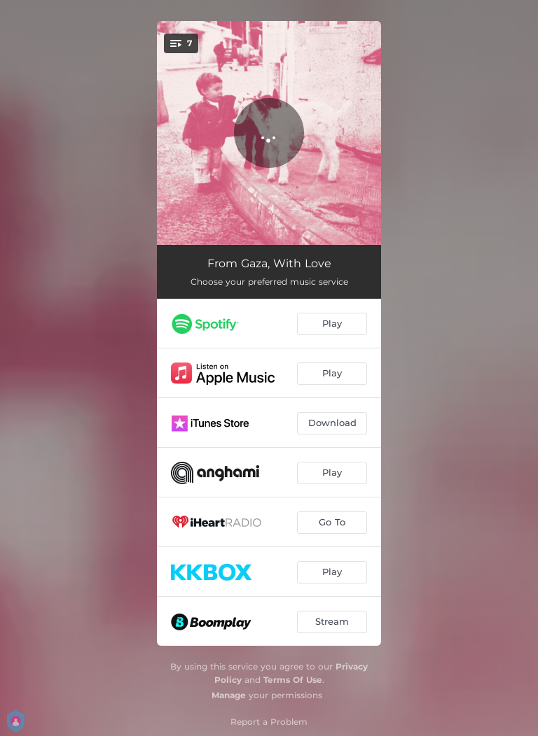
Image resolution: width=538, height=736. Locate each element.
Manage (229, 695)
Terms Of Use (292, 679)
